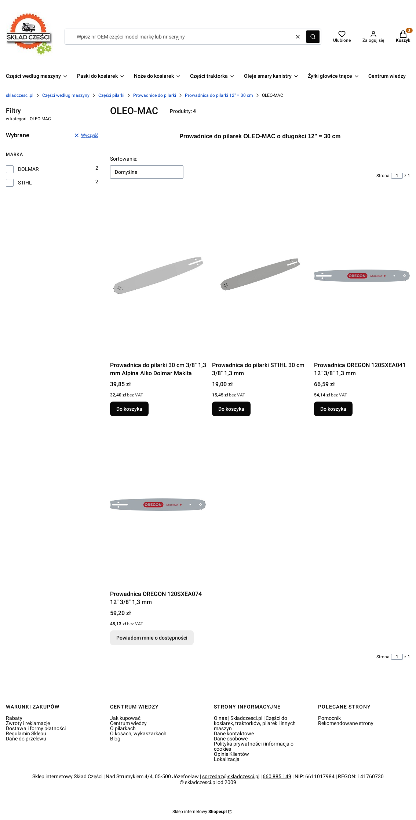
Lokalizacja (227, 759)
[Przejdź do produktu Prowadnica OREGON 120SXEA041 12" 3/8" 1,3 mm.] (362, 275)
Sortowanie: (123, 159)
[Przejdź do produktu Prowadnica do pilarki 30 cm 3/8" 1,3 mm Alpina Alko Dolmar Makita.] (158, 275)
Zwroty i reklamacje (28, 723)
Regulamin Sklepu (26, 733)
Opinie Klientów (231, 754)
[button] (313, 36)
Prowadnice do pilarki (154, 95)
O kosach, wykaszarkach (138, 733)
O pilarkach (123, 728)
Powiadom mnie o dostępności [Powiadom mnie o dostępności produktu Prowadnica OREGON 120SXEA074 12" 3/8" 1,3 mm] (151, 638)
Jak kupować (125, 718)
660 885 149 (277, 776)
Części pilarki (111, 95)
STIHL (25, 182)
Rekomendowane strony (345, 723)
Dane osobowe (231, 739)
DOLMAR (28, 169)
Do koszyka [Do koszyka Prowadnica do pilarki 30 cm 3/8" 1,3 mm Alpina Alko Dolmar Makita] (129, 409)
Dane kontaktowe (234, 733)
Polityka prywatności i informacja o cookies (253, 746)
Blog (115, 739)
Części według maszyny (66, 95)
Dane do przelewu (26, 739)
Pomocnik (329, 718)
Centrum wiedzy (128, 723)
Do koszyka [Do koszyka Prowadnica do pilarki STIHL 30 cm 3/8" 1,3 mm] (231, 409)
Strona (383, 175)
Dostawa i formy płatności (36, 728)
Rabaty (14, 718)
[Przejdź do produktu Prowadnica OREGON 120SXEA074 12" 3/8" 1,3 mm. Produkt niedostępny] (158, 504)
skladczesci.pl (19, 95)
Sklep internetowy (199, 811)
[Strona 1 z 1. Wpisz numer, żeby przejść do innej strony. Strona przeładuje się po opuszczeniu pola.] (397, 176)
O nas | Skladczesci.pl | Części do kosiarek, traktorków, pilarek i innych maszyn (255, 723)
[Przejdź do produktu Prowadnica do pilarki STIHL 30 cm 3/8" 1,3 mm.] (260, 275)
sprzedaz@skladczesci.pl (230, 776)
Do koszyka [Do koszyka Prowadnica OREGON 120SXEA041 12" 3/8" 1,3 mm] (333, 409)
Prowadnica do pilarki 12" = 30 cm (219, 95)
